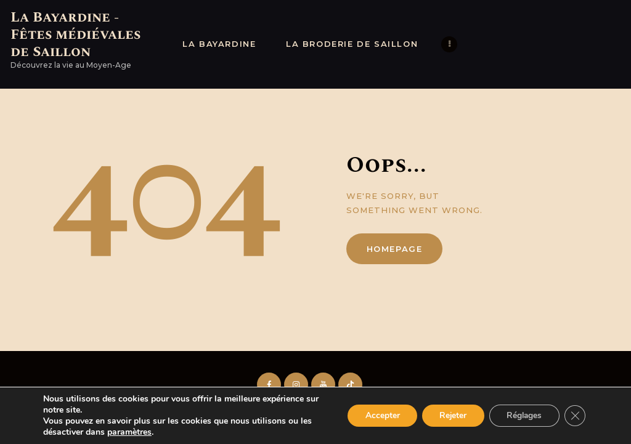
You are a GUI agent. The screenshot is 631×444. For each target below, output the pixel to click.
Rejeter (448, 415)
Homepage (395, 249)
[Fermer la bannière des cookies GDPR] (574, 416)
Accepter (374, 415)
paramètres (129, 432)
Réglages (521, 415)
